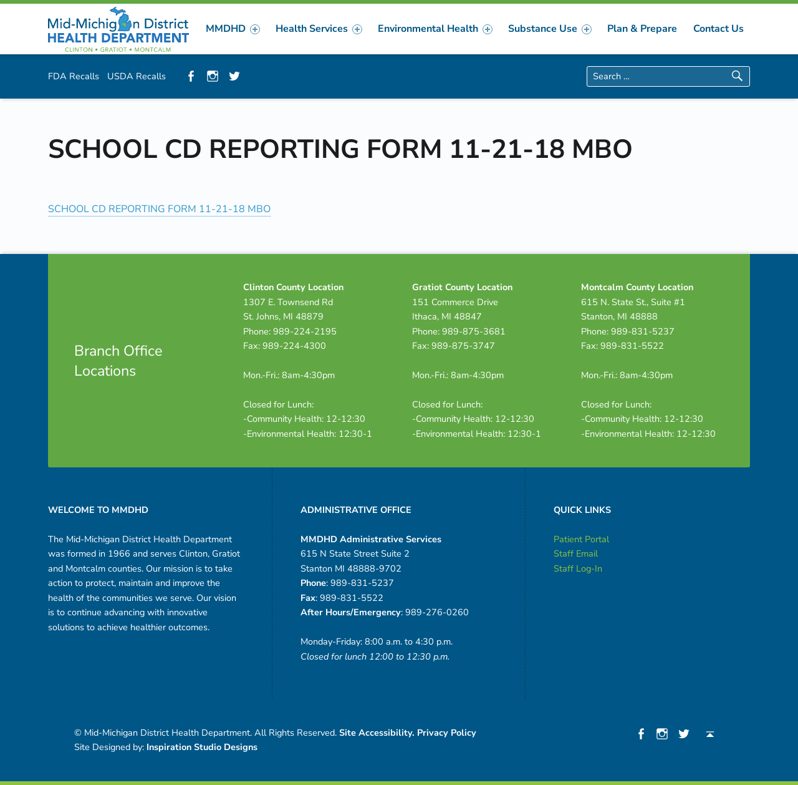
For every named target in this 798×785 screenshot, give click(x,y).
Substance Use (549, 29)
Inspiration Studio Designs (202, 747)
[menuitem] (233, 29)
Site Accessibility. (377, 732)
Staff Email (576, 553)
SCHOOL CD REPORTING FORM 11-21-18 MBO (159, 209)
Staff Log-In (578, 568)
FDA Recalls (73, 76)
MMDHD (232, 29)
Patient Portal (581, 539)
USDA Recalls (136, 76)
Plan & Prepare (642, 29)
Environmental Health (435, 29)
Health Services (319, 29)
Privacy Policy (446, 732)
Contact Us (718, 29)
